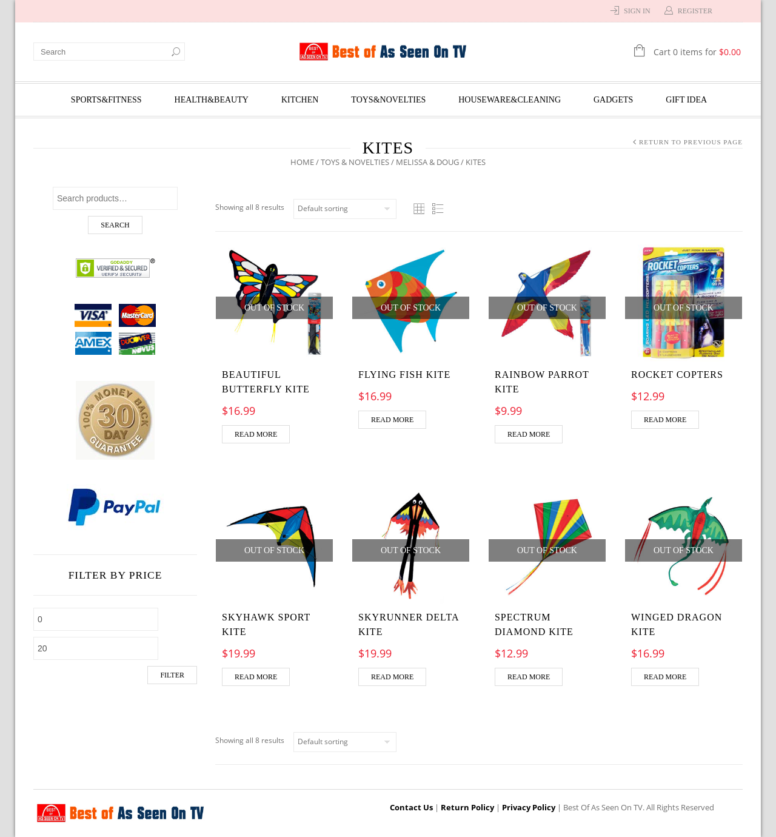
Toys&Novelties (388, 99)
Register (695, 11)
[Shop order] (344, 209)
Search (115, 225)
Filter (172, 675)
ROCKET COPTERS (677, 374)
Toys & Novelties (355, 161)
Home (302, 161)
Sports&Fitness (106, 99)
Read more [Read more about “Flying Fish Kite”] (392, 419)
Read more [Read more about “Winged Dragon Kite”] (665, 677)
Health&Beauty (212, 99)
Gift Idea (686, 99)
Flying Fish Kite (404, 374)
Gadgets (613, 99)
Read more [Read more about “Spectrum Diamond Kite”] (528, 677)
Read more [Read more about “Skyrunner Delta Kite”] (392, 677)
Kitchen (299, 99)
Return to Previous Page (691, 142)
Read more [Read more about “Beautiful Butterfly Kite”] (256, 434)
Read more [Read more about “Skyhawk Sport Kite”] (256, 677)
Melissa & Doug (427, 161)
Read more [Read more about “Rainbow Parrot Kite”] (528, 434)
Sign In (637, 11)
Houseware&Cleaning (509, 99)
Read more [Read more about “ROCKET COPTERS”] (665, 419)
